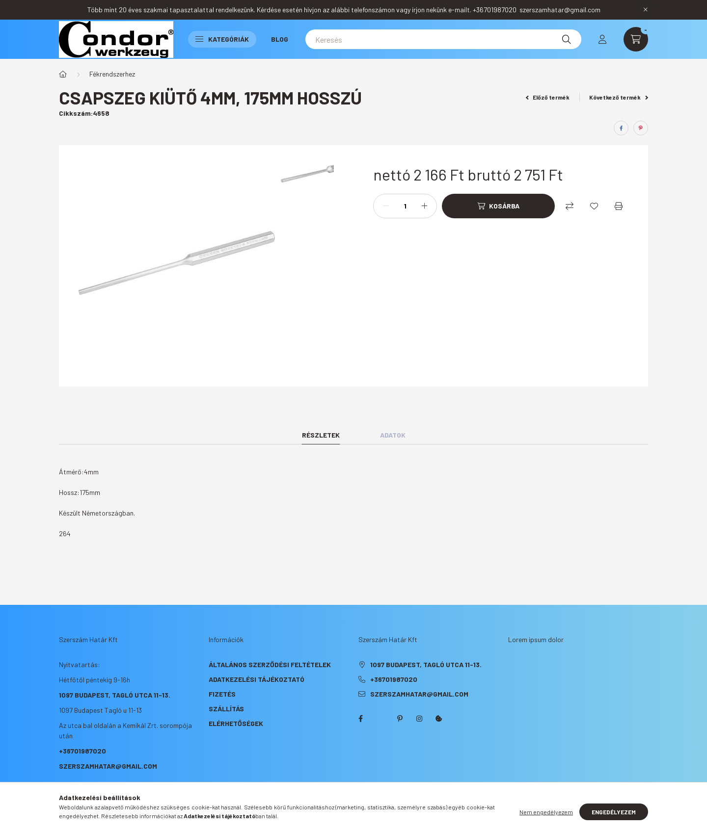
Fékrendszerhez (112, 74)
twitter (380, 718)
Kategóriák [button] (222, 39)
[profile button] (602, 39)
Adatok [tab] (393, 435)
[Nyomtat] (618, 206)
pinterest (399, 718)
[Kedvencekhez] (594, 206)
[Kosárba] (498, 206)
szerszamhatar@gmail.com (108, 766)
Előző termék (548, 97)
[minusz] (386, 206)
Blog (279, 39)
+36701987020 (82, 751)
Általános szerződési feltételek (270, 664)
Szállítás (226, 708)
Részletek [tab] (321, 435)
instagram (419, 718)
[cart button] (636, 39)
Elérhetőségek (236, 723)
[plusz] (424, 206)
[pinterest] (640, 128)
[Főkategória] (63, 74)
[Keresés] (443, 39)
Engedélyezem (614, 811)
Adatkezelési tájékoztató (256, 679)
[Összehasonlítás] (569, 206)
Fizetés (222, 694)
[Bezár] (645, 9)
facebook (360, 718)
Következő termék (618, 97)
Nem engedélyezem (546, 811)
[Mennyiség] (405, 206)
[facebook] (621, 128)
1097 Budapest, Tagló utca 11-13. (114, 695)
